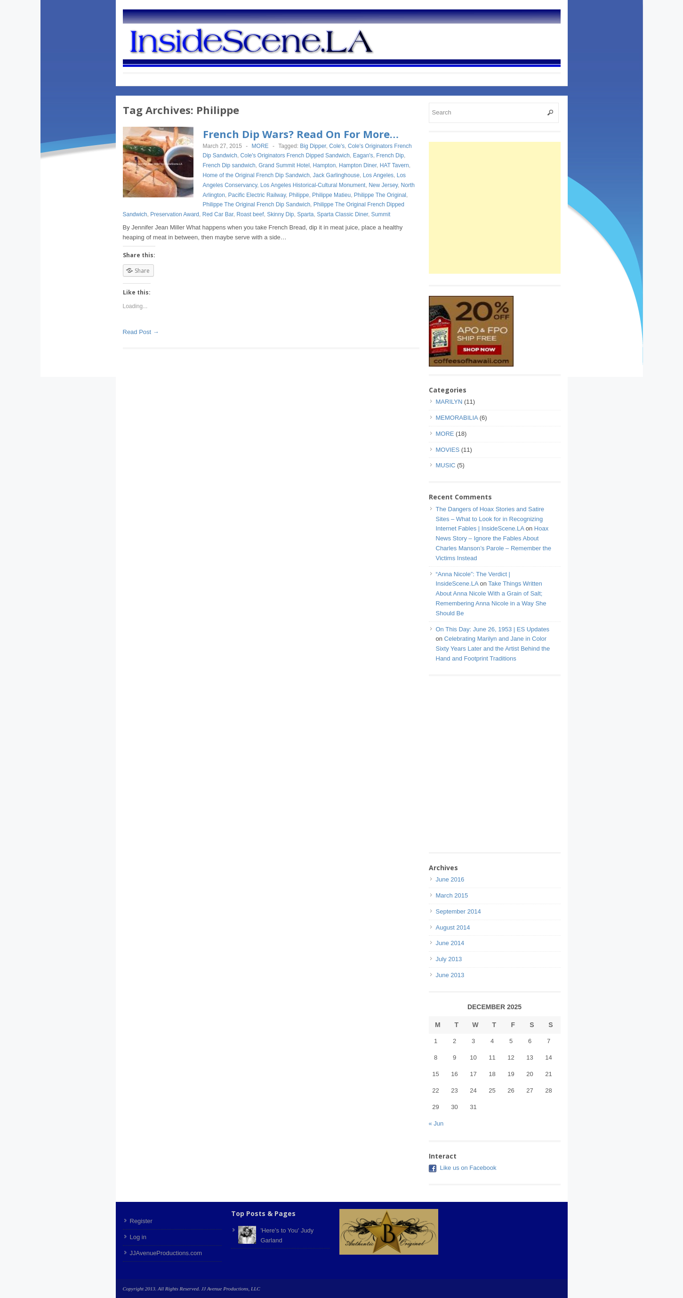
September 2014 (458, 911)
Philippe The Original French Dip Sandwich (257, 204)
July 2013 (449, 959)
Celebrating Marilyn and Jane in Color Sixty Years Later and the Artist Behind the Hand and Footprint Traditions (493, 648)
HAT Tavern (394, 165)
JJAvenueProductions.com (166, 1253)
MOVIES (448, 449)
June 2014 (450, 943)
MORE (260, 146)
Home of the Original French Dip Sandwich (256, 175)
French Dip (390, 155)
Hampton (324, 165)
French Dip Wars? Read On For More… (301, 134)
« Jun (436, 1123)
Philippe (299, 195)
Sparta (305, 214)
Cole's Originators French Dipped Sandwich (295, 155)
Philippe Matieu (331, 195)
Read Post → (141, 331)
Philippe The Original (380, 195)
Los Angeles (378, 175)
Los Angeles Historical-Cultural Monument (312, 185)
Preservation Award (174, 214)
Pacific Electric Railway (257, 195)
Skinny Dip (280, 214)
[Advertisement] (508, 208)
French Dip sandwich (229, 165)
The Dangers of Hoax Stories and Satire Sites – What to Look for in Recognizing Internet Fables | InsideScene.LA (490, 519)
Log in (138, 1237)
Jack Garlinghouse (336, 175)
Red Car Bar (217, 214)
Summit (381, 214)
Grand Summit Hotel (284, 165)
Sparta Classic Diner (342, 214)
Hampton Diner (358, 165)
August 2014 (453, 927)
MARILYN (449, 401)
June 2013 (450, 975)
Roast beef (250, 214)
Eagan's (363, 155)
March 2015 (452, 895)
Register (141, 1221)
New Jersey (383, 185)
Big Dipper (313, 146)
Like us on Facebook (468, 1167)
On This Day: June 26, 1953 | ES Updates (493, 629)
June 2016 (450, 879)
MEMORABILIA (457, 417)
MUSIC (446, 465)
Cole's (337, 146)
